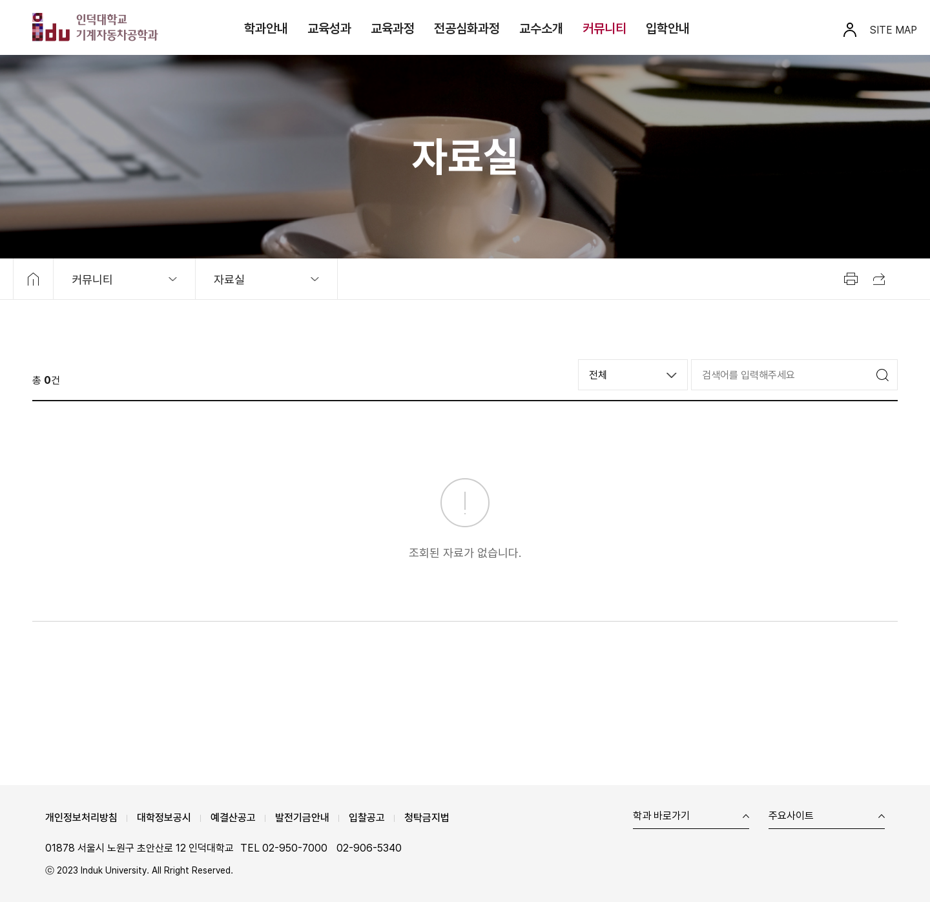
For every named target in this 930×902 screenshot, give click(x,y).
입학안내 (668, 28)
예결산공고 (233, 818)
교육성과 (329, 28)
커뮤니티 (604, 28)
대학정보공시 (164, 818)
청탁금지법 (427, 818)
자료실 (229, 279)
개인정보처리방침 (81, 818)
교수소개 (541, 28)
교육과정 (393, 28)
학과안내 (266, 28)
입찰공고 (367, 818)
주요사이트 (791, 816)
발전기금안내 (302, 818)
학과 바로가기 (661, 816)
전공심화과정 (467, 28)
